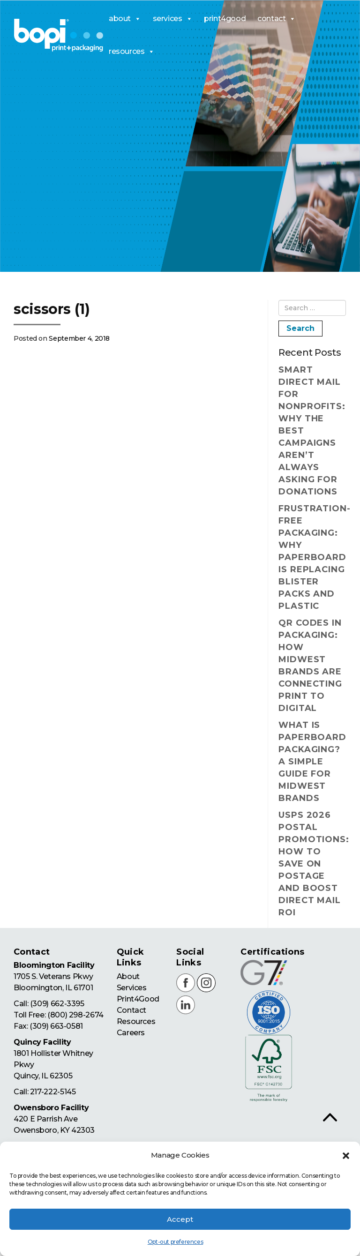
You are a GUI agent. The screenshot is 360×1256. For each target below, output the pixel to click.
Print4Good (137, 998)
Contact (131, 1010)
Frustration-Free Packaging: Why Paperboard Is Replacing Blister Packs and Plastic (312, 557)
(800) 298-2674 (75, 1014)
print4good (225, 18)
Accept (180, 1219)
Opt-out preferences (175, 1241)
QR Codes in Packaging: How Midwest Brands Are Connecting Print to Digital (310, 665)
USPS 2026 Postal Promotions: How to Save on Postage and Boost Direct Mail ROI (312, 864)
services (172, 18)
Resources (135, 1021)
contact (276, 18)
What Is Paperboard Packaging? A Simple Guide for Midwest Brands (312, 761)
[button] (346, 1155)
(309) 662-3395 (57, 1003)
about (125, 18)
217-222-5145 (52, 1091)
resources (132, 51)
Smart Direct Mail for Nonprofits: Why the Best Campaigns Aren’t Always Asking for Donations (311, 431)
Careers (130, 1032)
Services (131, 987)
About (127, 976)
